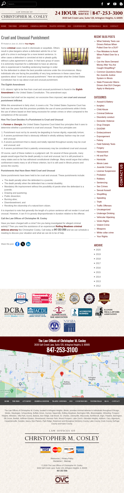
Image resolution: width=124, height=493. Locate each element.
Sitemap (67, 461)
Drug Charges (103, 125)
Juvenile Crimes (104, 167)
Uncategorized (103, 209)
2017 (97, 263)
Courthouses (79, 26)
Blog (105, 26)
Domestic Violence (105, 121)
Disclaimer (57, 461)
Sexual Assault (104, 190)
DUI (69, 26)
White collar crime (105, 233)
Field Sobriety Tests (106, 144)
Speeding (101, 198)
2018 (97, 258)
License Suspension (106, 171)
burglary (100, 105)
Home (3, 26)
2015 (97, 272)
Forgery (100, 148)
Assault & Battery (105, 102)
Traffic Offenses (57, 26)
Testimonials (94, 26)
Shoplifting (102, 194)
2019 (97, 254)
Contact (114, 26)
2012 (97, 285)
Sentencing (102, 182)
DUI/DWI (101, 129)
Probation (101, 175)
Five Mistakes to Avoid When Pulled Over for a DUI (108, 54)
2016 (97, 267)
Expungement (103, 136)
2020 (97, 249)
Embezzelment (104, 132)
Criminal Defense (38, 26)
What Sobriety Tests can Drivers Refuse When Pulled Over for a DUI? (108, 44)
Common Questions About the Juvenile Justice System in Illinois (109, 75)
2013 (97, 281)
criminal (11, 48)
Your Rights (30, 44)
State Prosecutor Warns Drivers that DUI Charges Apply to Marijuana (109, 85)
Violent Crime (103, 225)
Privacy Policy (67, 458)
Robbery (101, 179)
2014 (97, 276)
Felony (100, 140)
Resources (55, 458)
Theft (99, 202)
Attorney (23, 26)
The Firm (12, 26)
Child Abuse (102, 109)
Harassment (102, 152)
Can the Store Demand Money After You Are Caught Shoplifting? (108, 65)
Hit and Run (102, 156)
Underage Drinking (105, 213)
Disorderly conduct (105, 117)
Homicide (101, 159)
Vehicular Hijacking (106, 217)
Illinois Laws (102, 163)
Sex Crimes (102, 186)
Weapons (101, 229)
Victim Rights (103, 221)
